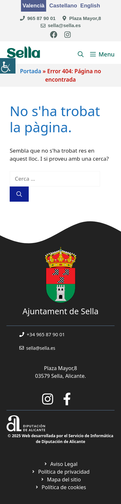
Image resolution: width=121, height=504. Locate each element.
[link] (7, 66)
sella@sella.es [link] (64, 25)
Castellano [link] (63, 6)
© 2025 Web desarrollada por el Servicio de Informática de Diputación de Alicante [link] (60, 438)
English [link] (90, 6)
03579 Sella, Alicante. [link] (60, 375)
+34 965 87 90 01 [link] (46, 334)
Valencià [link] (34, 6)
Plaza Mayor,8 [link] (85, 18)
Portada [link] (30, 71)
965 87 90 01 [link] (41, 18)
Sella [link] (23, 54)
